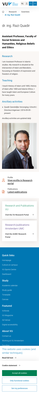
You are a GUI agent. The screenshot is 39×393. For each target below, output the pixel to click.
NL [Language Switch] (22, 3)
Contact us (6, 336)
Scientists (25, 12)
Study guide (7, 290)
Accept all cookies (19, 373)
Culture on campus (10, 265)
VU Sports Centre (9, 269)
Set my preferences (19, 388)
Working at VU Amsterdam (13, 341)
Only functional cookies (19, 381)
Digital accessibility (10, 325)
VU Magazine (7, 315)
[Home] (3, 12)
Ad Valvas (6, 320)
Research (13, 12)
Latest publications (17, 192)
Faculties (5, 345)
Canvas (5, 299)
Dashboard (6, 274)
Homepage (6, 260)
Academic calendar (10, 285)
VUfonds (5, 311)
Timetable (6, 295)
